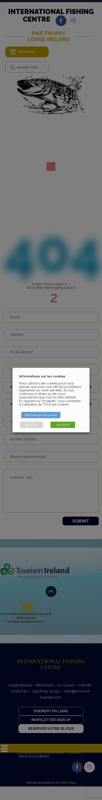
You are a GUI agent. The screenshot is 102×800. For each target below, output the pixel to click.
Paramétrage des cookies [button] (41, 415)
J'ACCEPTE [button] (63, 425)
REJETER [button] (32, 425)
